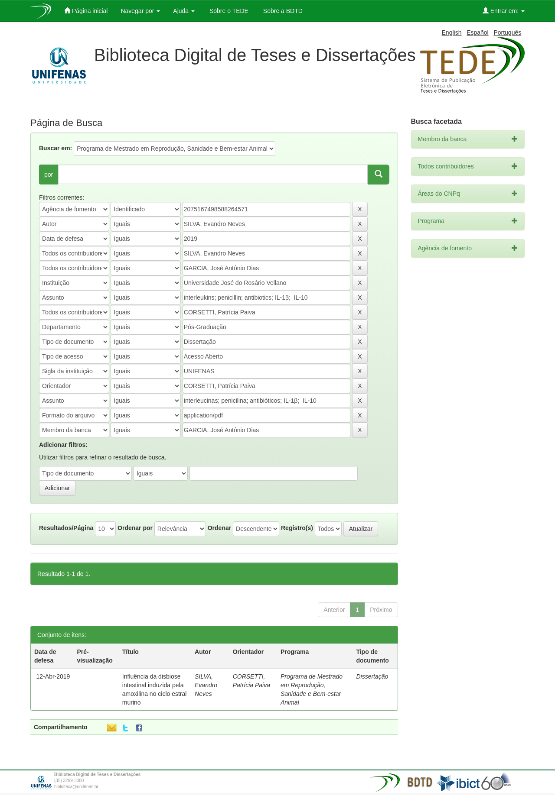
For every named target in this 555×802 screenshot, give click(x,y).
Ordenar (219, 527)
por (48, 174)
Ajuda (184, 10)
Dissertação (372, 676)
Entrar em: (504, 10)
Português (507, 32)
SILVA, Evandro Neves (206, 685)
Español (478, 32)
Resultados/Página (66, 527)
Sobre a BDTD (282, 10)
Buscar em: (55, 148)
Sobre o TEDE (228, 10)
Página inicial (86, 10)
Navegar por (140, 10)
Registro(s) (297, 527)
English (452, 32)
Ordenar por (135, 527)
